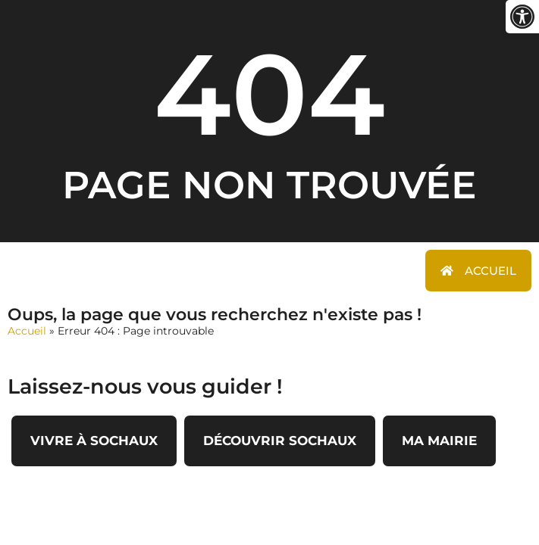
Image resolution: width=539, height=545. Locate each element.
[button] (522, 16)
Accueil (27, 331)
